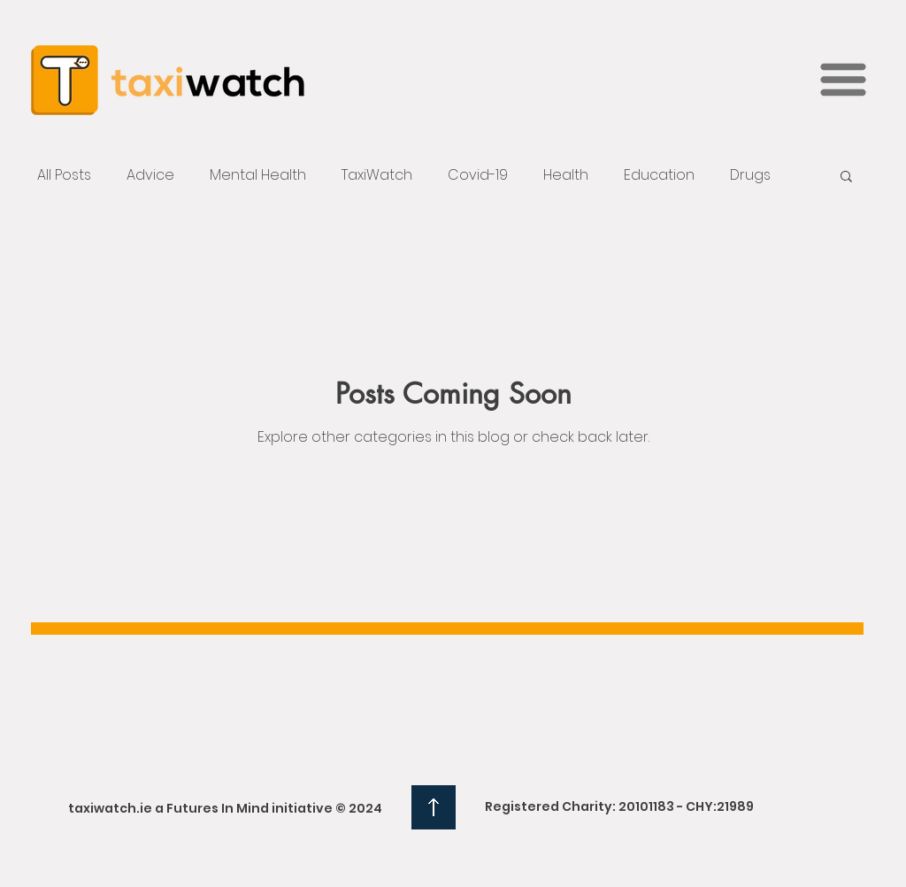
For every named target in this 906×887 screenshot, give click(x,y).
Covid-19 (478, 175)
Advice (150, 175)
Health (565, 175)
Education (659, 175)
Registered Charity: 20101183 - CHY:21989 (619, 806)
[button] (843, 79)
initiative (302, 808)
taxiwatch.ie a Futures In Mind (168, 808)
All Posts (64, 175)
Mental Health (258, 175)
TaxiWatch (377, 175)
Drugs (750, 175)
